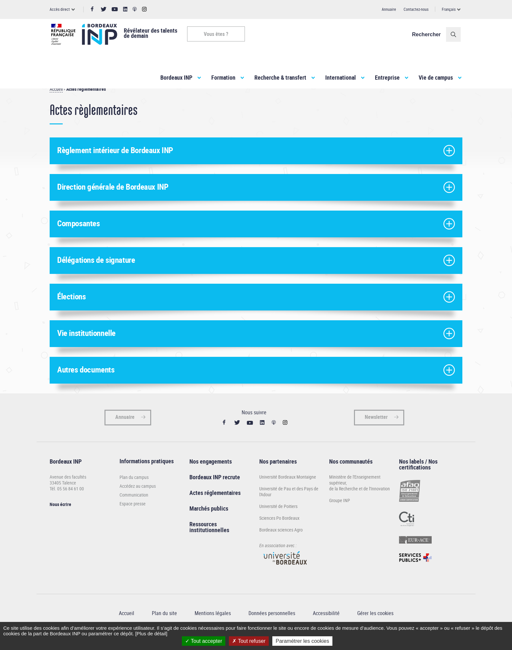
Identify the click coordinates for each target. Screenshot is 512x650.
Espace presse (133, 515)
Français (449, 9)
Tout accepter (203, 641)
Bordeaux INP (176, 77)
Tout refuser (248, 641)
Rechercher (428, 34)
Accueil (56, 101)
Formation (223, 77)
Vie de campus (436, 77)
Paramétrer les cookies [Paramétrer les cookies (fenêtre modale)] (302, 641)
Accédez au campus (138, 498)
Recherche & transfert (280, 77)
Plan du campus (134, 489)
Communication (134, 506)
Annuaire (389, 9)
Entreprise (387, 77)
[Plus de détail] (151, 633)
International (340, 77)
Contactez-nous (416, 9)
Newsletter (376, 428)
